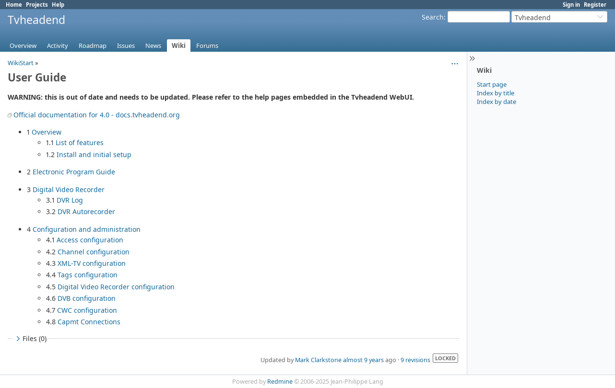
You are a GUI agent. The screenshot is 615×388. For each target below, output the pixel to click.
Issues (126, 45)
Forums (207, 45)
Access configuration (90, 239)
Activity (57, 45)
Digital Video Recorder (69, 189)
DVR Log (70, 200)
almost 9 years (363, 360)
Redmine (280, 381)
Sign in (571, 4)
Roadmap (92, 45)
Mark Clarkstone (318, 360)
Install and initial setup (94, 154)
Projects (37, 4)
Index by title (495, 93)
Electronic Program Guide (74, 171)
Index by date (496, 101)
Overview (23, 45)
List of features (80, 142)
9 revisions (415, 360)
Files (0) (30, 338)
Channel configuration (94, 251)
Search (433, 17)
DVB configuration (87, 298)
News (153, 45)
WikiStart (21, 62)
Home (14, 4)
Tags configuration (88, 274)
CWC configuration (87, 310)
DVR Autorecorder (86, 211)
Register (595, 4)
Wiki (179, 45)
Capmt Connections (89, 321)
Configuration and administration (87, 229)
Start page (492, 84)
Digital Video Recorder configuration (116, 286)
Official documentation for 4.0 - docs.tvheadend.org (96, 114)
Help (58, 4)
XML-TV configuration (92, 263)
